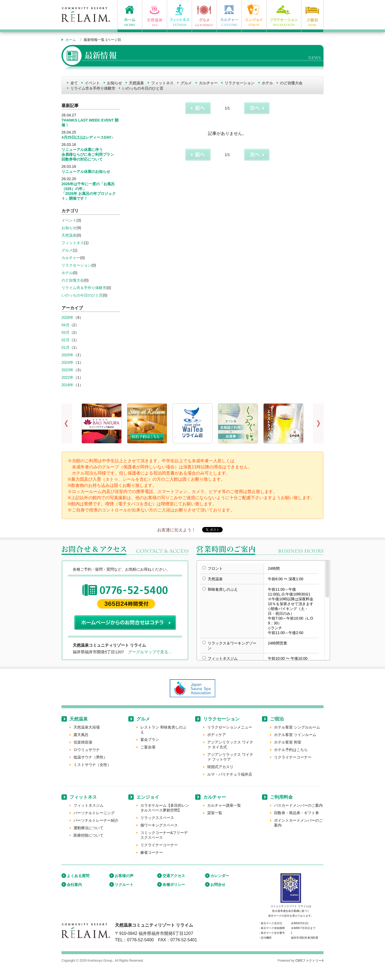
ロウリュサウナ (87, 750)
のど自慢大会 (291, 83)
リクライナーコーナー (292, 757)
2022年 (67, 377)
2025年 (67, 355)
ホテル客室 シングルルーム (297, 727)
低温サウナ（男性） (90, 757)
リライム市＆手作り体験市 (92, 88)
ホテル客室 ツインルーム (295, 735)
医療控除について (88, 835)
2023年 (67, 370)
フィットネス (162, 83)
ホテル (267, 83)
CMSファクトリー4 (309, 960)
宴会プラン (149, 739)
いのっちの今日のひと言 (142, 88)
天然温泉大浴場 (87, 727)
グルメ (186, 83)
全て (74, 83)
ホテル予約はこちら (291, 750)
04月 (65, 325)
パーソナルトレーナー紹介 (96, 820)
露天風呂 (81, 735)
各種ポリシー (174, 884)
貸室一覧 (214, 813)
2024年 (67, 362)
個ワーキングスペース (159, 825)
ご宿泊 (277, 719)
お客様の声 (124, 876)
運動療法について (88, 828)
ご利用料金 (281, 797)
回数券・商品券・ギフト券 (296, 813)
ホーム (71, 40)
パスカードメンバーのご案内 (298, 805)
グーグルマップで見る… (150, 652)
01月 (65, 347)
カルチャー (208, 83)
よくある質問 (78, 876)
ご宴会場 (147, 747)
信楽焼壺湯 (83, 742)
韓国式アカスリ (220, 767)
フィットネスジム (88, 805)
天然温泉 (136, 83)
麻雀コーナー (151, 852)
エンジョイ (147, 797)
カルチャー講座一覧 (224, 805)
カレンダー (219, 876)
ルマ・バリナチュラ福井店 (229, 774)
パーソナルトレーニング (94, 813)
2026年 (67, 317)
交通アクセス (174, 876)
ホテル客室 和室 (287, 742)
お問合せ (217, 884)
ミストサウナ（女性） (92, 765)
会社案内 (74, 884)
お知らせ (114, 83)
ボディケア (216, 735)
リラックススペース (157, 818)
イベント (92, 83)
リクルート (124, 884)
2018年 (67, 385)
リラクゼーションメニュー (229, 727)
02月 (65, 340)
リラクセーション (240, 83)
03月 (65, 332)
